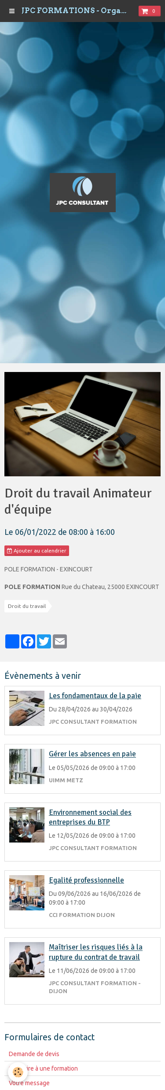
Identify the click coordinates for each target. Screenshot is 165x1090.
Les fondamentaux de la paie (95, 695)
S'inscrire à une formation (43, 1068)
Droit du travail (27, 606)
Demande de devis (34, 1053)
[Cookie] (18, 1072)
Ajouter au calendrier (36, 551)
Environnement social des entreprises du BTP (90, 817)
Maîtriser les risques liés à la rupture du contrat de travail (96, 952)
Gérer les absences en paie (92, 754)
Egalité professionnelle (86, 880)
